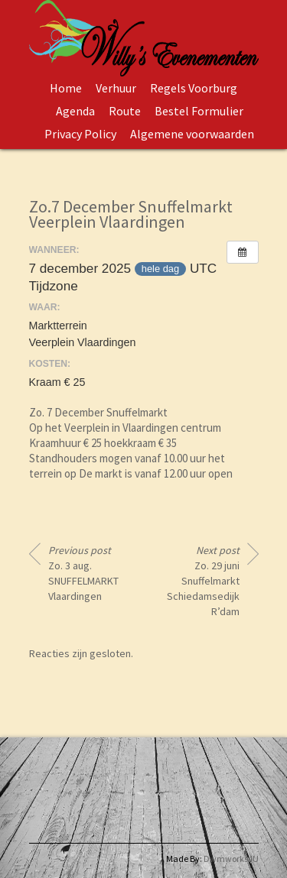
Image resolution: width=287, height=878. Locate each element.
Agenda (75, 110)
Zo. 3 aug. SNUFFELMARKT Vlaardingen (83, 573)
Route (125, 110)
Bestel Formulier (199, 110)
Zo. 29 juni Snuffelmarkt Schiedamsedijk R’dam (203, 580)
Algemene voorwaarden (192, 133)
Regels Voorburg (193, 88)
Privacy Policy (80, 133)
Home (66, 88)
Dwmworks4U (231, 858)
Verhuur (116, 88)
